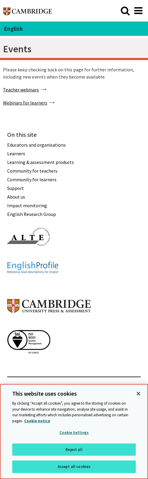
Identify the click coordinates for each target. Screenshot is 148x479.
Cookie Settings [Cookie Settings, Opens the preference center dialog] (74, 432)
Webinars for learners (25, 103)
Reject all (73, 449)
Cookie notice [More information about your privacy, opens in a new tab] (37, 421)
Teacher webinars (21, 90)
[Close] (138, 393)
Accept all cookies (74, 467)
